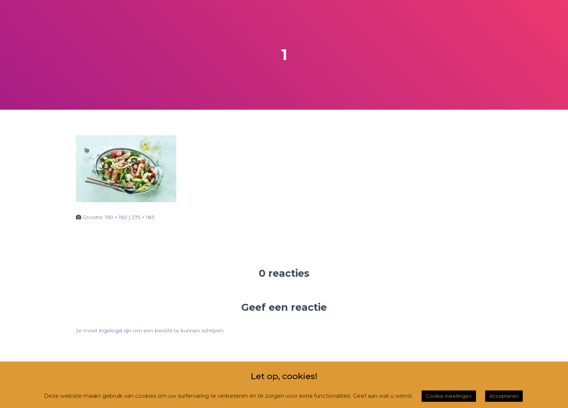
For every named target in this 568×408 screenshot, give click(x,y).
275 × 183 (143, 217)
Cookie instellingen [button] (449, 396)
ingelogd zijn (115, 330)
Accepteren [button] (504, 396)
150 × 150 (116, 217)
